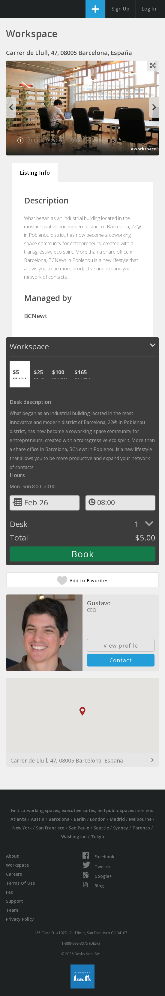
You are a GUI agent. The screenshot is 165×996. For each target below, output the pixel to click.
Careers (14, 874)
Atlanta (18, 819)
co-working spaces (39, 810)
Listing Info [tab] (35, 172)
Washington (74, 836)
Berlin (80, 819)
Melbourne (140, 819)
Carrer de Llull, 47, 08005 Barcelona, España (66, 760)
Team (12, 910)
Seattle (101, 828)
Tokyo (97, 836)
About (12, 856)
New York (22, 828)
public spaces (120, 810)
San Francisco (50, 828)
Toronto (141, 828)
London (98, 819)
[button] (83, 711)
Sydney (120, 828)
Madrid (117, 819)
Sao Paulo (79, 828)
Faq (10, 892)
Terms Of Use (20, 883)
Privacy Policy (20, 919)
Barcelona (59, 819)
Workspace (17, 865)
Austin (37, 819)
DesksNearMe (10, 9)
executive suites (78, 810)
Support (14, 901)
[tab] (20, 374)
